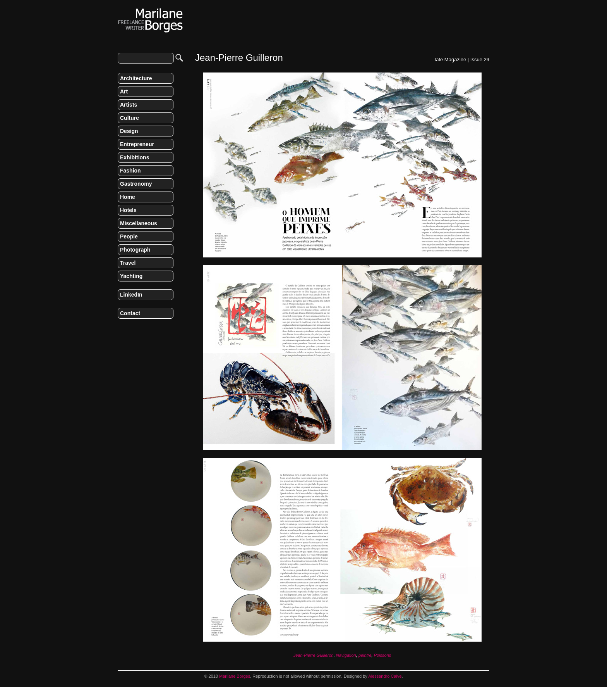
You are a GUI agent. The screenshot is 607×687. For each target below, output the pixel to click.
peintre (365, 655)
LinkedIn (131, 295)
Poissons (382, 655)
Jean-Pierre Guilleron (313, 655)
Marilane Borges (150, 20)
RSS (121, 329)
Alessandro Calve (384, 676)
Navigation (346, 655)
